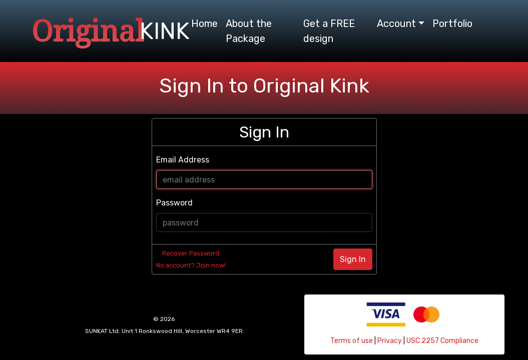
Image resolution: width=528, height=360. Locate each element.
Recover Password (190, 253)
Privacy (389, 340)
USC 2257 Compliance (442, 340)
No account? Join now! (191, 265)
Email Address (182, 159)
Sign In (353, 259)
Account (396, 24)
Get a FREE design (329, 31)
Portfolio (452, 24)
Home (204, 24)
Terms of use (351, 340)
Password (174, 203)
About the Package (249, 31)
